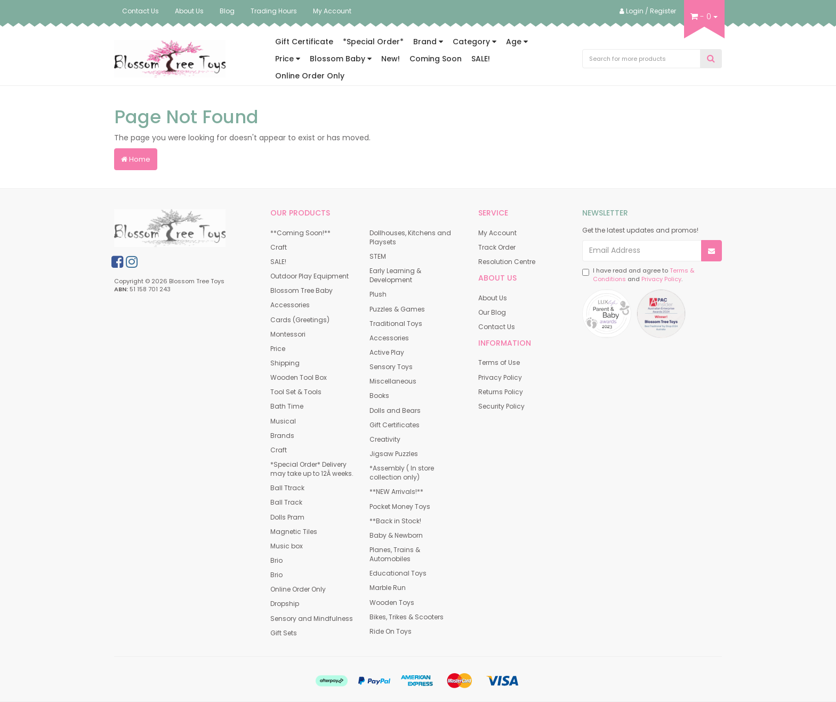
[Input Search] (641, 58)
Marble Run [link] (387, 587)
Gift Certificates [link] (394, 424)
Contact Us (140, 10)
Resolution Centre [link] (506, 261)
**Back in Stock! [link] (395, 520)
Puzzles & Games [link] (397, 309)
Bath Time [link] (286, 406)
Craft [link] (278, 247)
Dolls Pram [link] (287, 517)
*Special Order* (373, 41)
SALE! (480, 58)
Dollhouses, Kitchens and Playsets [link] (410, 237)
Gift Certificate (304, 41)
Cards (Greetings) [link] (299, 319)
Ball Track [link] (286, 502)
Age (517, 41)
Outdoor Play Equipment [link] (309, 276)
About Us (189, 10)
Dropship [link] (284, 603)
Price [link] (277, 348)
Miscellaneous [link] (392, 381)
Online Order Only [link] (298, 589)
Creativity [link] (384, 439)
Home (135, 159)
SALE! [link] (278, 261)
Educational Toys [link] (398, 573)
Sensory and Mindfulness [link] (311, 618)
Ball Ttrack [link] (287, 487)
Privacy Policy (661, 279)
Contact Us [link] (496, 326)
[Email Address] (642, 250)
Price (287, 58)
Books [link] (379, 395)
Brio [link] (276, 560)
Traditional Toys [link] (395, 323)
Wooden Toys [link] (391, 602)
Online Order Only (309, 75)
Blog (227, 10)
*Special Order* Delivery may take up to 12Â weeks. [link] (311, 469)
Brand (428, 41)
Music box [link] (286, 546)
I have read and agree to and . (638, 275)
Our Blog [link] (492, 312)
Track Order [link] (497, 247)
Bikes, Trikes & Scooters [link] (406, 616)
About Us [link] (492, 297)
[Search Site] (711, 59)
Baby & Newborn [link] (396, 535)
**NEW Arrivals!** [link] (396, 491)
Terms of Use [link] (499, 362)
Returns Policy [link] (500, 391)
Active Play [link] (386, 352)
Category (474, 41)
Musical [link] (283, 421)
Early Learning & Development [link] (395, 275)
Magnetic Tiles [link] (293, 531)
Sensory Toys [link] (391, 366)
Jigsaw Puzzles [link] (393, 453)
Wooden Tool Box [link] (298, 377)
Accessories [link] (290, 304)
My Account (332, 10)
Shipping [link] (285, 363)
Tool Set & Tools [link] (295, 391)
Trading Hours (274, 10)
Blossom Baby (341, 58)
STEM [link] (377, 256)
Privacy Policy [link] (500, 377)
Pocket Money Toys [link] (399, 506)
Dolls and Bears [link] (395, 410)
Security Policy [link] (501, 406)
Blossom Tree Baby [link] (301, 290)
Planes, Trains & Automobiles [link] (394, 554)
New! (390, 58)
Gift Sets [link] (283, 632)
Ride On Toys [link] (390, 631)
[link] (117, 262)
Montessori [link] (288, 334)
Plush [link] (378, 294)
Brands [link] (282, 435)
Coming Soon (435, 58)
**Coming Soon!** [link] (300, 232)
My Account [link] (497, 232)
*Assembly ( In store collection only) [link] (401, 473)
